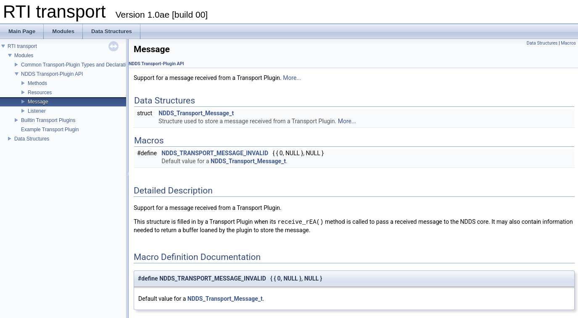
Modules (23, 55)
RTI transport (22, 46)
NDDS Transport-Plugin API (52, 74)
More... (292, 77)
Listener (37, 111)
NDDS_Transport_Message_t (196, 113)
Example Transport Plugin (50, 129)
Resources (40, 92)
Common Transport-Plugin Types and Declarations (77, 65)
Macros (568, 43)
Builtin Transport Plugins (48, 120)
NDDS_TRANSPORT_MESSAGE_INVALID (214, 153)
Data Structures (31, 139)
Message (38, 102)
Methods (37, 83)
